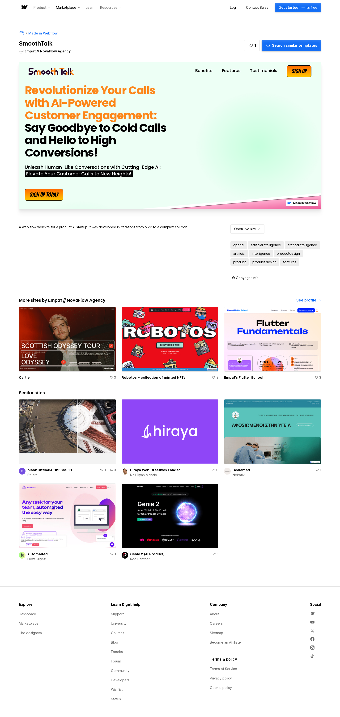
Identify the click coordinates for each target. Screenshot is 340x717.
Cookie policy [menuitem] (221, 688)
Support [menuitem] (117, 614)
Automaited (37, 554)
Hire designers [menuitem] (30, 633)
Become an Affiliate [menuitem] (225, 642)
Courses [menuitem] (117, 633)
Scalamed (241, 470)
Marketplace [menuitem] (28, 623)
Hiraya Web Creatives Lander (155, 470)
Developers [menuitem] (120, 680)
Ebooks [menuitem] (117, 652)
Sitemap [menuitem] (216, 633)
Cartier (25, 377)
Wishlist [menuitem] (117, 690)
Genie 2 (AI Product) (147, 554)
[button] (42, 7)
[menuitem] (312, 613)
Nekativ (239, 475)
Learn (90, 8)
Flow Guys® (36, 559)
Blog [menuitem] (114, 642)
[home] (24, 8)
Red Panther (140, 559)
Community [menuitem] (120, 671)
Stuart (32, 475)
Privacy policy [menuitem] (221, 678)
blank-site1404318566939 (49, 470)
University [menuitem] (119, 623)
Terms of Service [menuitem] (223, 669)
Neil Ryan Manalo (143, 475)
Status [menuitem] (116, 699)
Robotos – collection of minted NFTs (153, 377)
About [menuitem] (214, 614)
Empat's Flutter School (243, 377)
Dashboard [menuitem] (27, 614)
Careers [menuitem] (216, 623)
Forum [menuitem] (116, 661)
